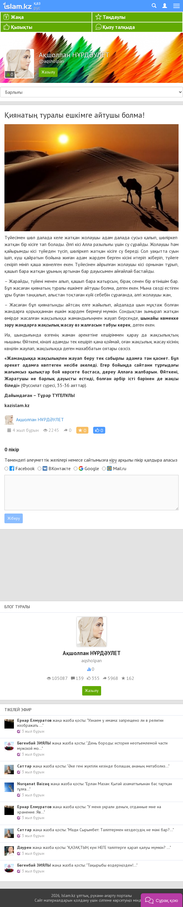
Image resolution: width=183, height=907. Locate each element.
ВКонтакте (59, 468)
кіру (113, 460)
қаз (37, 3)
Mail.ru (119, 468)
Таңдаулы (114, 17)
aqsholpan (91, 660)
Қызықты (21, 27)
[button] (99, 430)
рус (37, 8)
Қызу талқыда (119, 27)
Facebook (25, 468)
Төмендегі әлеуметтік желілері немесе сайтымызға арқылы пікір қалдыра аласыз (90, 460)
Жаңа (17, 17)
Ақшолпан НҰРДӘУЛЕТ (34, 419)
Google (92, 468)
